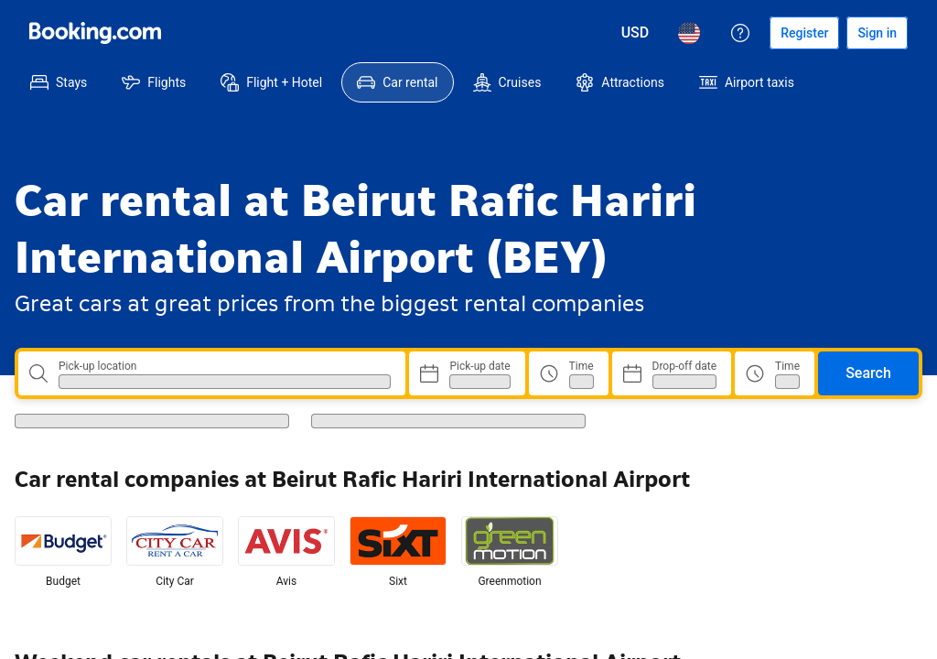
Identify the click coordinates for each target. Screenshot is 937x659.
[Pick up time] (569, 373)
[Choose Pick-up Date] (466, 373)
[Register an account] (804, 32)
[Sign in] (877, 32)
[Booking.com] (95, 33)
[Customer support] (740, 33)
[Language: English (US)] (689, 33)
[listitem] (63, 552)
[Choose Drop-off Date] (671, 373)
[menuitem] (58, 82)
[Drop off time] (774, 373)
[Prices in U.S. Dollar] (635, 33)
